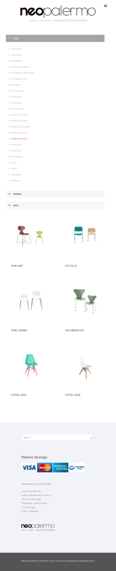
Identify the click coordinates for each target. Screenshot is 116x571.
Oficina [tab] (17, 194)
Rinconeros (17, 156)
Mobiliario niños (19, 138)
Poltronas (16, 150)
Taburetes (16, 174)
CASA (32, 20)
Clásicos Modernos (21, 67)
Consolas (16, 85)
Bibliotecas (17, 61)
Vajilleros (16, 180)
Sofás (14, 168)
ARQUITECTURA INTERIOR (70, 20)
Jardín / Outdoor (20, 114)
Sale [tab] (15, 205)
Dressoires (17, 96)
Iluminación (17, 108)
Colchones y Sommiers (23, 73)
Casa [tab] (16, 38)
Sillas (14, 162)
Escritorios (17, 102)
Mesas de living (19, 132)
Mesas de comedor (21, 126)
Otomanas (17, 144)
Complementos (19, 79)
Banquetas (17, 55)
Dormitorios (17, 91)
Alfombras (17, 49)
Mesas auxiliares (20, 120)
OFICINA (44, 20)
